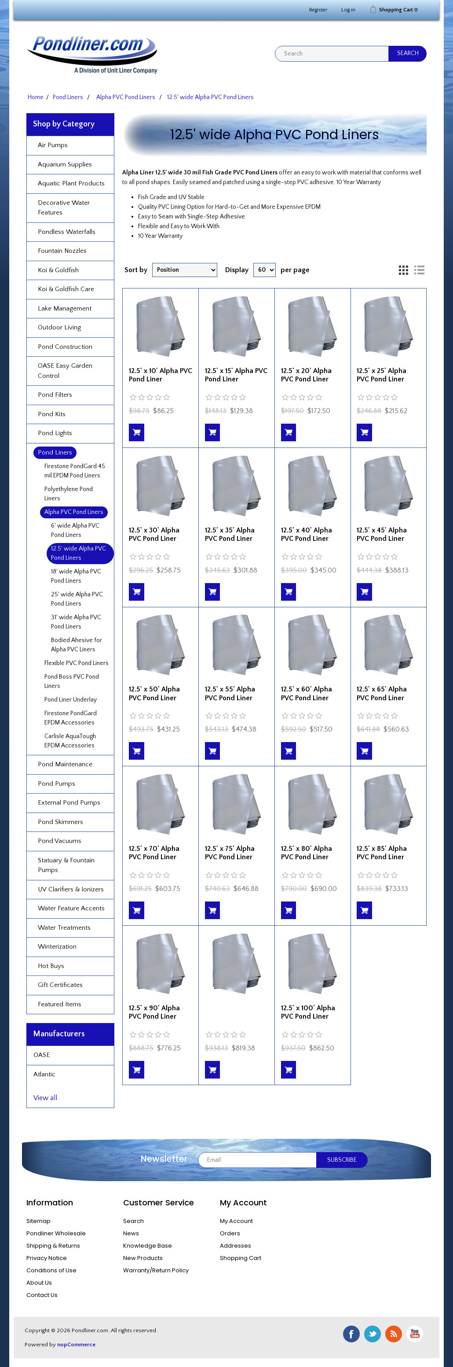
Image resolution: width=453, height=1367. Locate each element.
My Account (236, 1221)
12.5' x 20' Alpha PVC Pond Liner (306, 375)
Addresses (235, 1245)
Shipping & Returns (53, 1245)
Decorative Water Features (64, 208)
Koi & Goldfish (58, 270)
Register (318, 10)
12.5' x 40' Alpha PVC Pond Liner (306, 534)
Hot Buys (51, 966)
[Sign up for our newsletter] (257, 1160)
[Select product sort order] (184, 270)
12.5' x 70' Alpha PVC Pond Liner (154, 853)
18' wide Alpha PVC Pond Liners (76, 576)
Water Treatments (64, 927)
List (419, 270)
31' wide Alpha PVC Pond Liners (76, 622)
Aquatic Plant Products (71, 183)
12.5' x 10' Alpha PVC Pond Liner (160, 375)
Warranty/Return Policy (156, 1270)
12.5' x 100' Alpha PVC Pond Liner (308, 1012)
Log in (348, 10)
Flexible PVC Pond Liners (76, 663)
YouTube (414, 1334)
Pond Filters (55, 395)
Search (133, 1221)
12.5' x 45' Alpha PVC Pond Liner (382, 534)
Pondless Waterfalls (66, 232)
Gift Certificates (60, 985)
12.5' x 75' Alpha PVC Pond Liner (230, 853)
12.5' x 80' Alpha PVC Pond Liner (306, 853)
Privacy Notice (46, 1258)
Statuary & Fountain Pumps (66, 865)
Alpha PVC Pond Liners (73, 512)
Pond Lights (55, 433)
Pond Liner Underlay (70, 699)
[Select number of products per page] (264, 270)
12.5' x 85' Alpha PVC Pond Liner (382, 853)
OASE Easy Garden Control (65, 371)
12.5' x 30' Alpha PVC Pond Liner (154, 534)
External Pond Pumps (69, 802)
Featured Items (59, 1004)
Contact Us (42, 1295)
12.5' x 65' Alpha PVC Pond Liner (382, 693)
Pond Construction (65, 347)
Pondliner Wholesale (56, 1233)
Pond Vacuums (59, 841)
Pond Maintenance (65, 764)
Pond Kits (52, 414)
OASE (41, 1055)
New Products (143, 1258)
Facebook (351, 1334)
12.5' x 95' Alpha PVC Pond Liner (230, 1012)
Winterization (57, 946)
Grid (403, 270)
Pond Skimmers (60, 822)
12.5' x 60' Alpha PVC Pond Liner (306, 693)
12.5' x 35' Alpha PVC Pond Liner (230, 534)
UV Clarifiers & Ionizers (71, 889)
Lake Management (64, 308)
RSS (393, 1334)
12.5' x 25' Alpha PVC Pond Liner (381, 375)
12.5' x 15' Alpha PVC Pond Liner (236, 375)
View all (45, 1098)
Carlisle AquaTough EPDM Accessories (70, 741)
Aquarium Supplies (65, 164)
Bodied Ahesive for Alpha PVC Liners (76, 645)
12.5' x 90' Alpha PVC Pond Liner (154, 1012)
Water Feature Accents (71, 908)
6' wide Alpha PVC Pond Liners (75, 530)
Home (36, 97)
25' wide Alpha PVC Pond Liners (77, 599)
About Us (39, 1282)
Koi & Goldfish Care (66, 289)
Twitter (372, 1334)
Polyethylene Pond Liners (68, 494)
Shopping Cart (240, 1258)
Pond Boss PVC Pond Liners (71, 681)
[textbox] (332, 54)
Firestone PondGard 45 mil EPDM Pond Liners (74, 471)
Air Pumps (53, 145)
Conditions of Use (51, 1270)
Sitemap (38, 1221)
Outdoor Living (59, 327)
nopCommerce (76, 1344)
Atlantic (44, 1074)
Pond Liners (55, 452)
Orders (230, 1233)
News (131, 1233)
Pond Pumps (56, 783)
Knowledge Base (147, 1245)
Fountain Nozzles (62, 251)
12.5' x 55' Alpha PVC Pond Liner (230, 693)
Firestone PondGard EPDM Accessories (70, 718)
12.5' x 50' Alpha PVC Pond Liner (154, 693)
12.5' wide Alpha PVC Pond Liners (78, 553)
